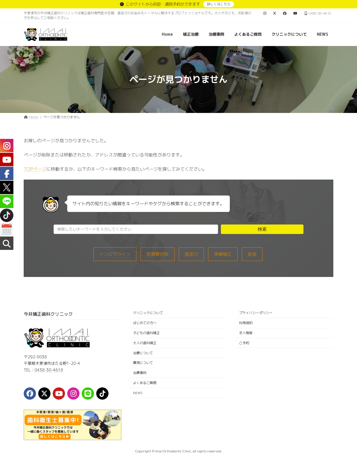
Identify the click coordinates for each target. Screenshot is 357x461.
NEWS (138, 392)
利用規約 (245, 322)
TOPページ (35, 169)
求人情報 (245, 332)
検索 (262, 229)
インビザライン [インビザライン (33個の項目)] (115, 254)
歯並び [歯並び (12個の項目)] (191, 254)
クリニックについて (148, 313)
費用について (143, 363)
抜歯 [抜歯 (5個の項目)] (252, 254)
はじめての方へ (144, 322)
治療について (143, 353)
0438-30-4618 (49, 370)
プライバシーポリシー (255, 313)
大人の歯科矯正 (144, 343)
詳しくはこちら (218, 4)
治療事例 (139, 372)
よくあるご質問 (144, 382)
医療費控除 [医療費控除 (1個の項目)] (157, 254)
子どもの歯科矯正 (146, 332)
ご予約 (244, 343)
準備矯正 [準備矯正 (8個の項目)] (223, 254)
